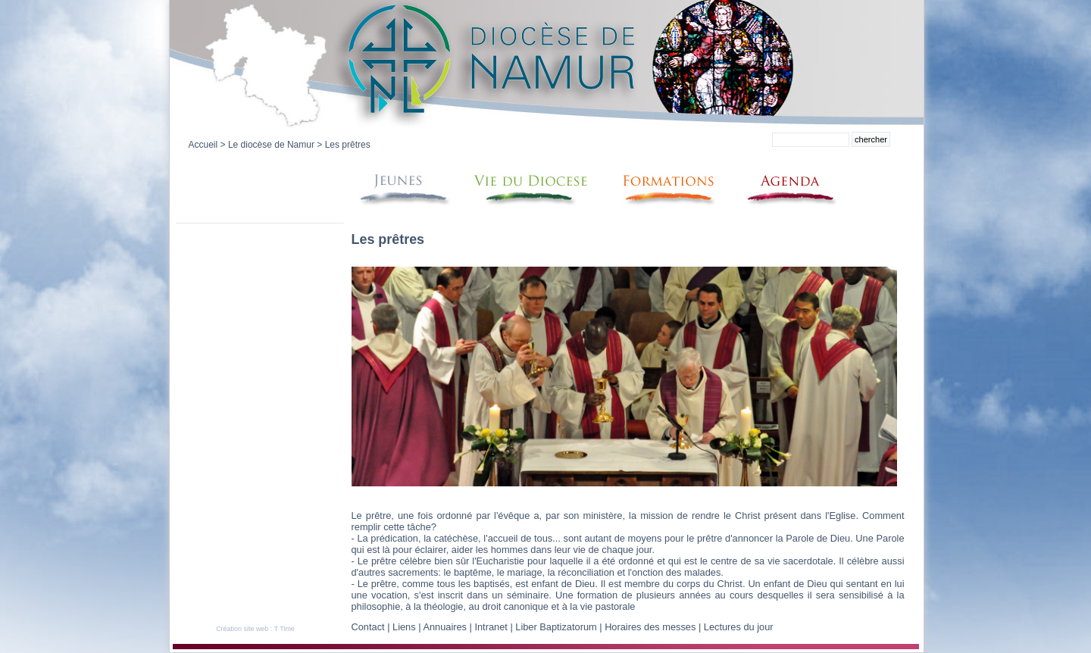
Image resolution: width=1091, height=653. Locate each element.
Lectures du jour (739, 627)
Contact (368, 627)
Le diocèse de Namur (271, 144)
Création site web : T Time (255, 629)
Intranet (490, 627)
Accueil (203, 144)
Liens (404, 627)
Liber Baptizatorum (555, 627)
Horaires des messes (650, 627)
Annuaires (445, 627)
